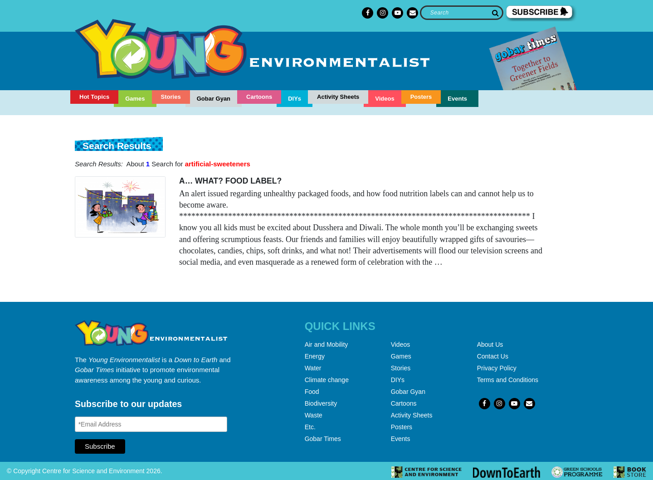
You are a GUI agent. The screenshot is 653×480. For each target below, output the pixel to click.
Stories (171, 96)
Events (457, 98)
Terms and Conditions (507, 379)
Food (312, 391)
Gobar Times (323, 438)
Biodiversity (321, 403)
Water (313, 368)
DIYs (294, 98)
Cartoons (259, 96)
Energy (315, 356)
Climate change (327, 379)
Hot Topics (94, 96)
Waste (313, 415)
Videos (384, 98)
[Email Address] (151, 424)
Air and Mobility (326, 344)
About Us (490, 344)
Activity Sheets (338, 96)
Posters (421, 96)
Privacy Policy (497, 368)
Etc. (310, 427)
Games (135, 98)
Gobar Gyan (213, 98)
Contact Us (492, 356)
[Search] (461, 13)
